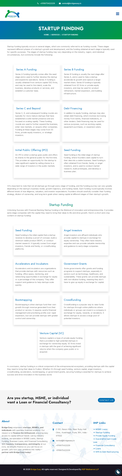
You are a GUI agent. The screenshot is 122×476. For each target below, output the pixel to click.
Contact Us (106, 400)
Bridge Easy (36, 469)
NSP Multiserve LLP (90, 469)
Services (55, 35)
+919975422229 (47, 3)
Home (46, 35)
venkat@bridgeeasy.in (71, 3)
